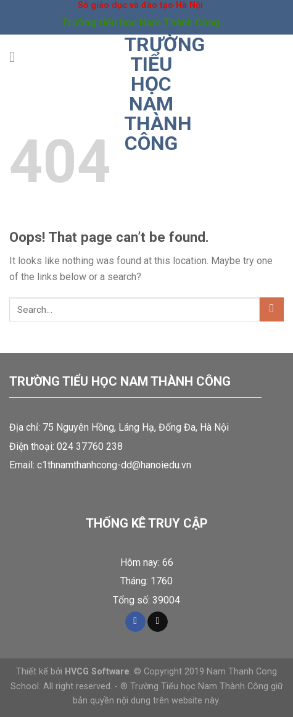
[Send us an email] (157, 621)
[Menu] (16, 56)
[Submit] (272, 309)
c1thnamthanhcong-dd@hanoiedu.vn (114, 465)
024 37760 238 (90, 446)
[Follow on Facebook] (135, 621)
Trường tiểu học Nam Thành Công (151, 94)
